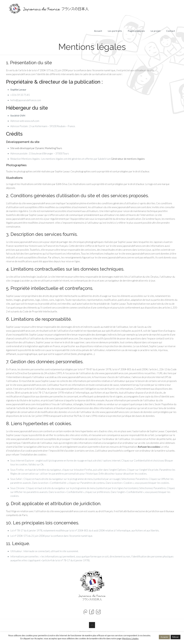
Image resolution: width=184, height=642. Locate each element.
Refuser (175, 637)
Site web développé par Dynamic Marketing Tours (36, 148)
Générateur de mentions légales (128, 158)
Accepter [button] (164, 637)
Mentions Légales (85, 631)
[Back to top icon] (92, 625)
